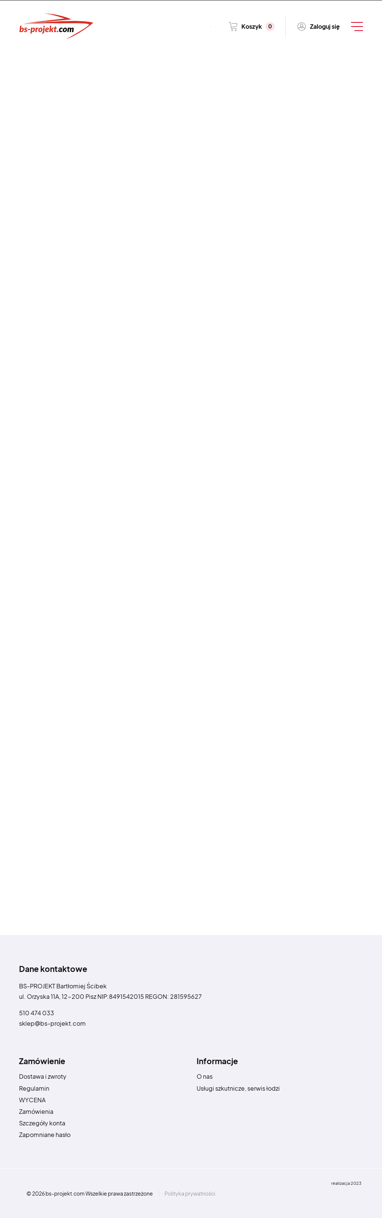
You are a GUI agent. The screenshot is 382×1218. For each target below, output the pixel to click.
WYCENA (32, 1099)
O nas (205, 1076)
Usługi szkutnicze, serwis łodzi (238, 1088)
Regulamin (34, 1088)
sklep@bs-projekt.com (52, 1023)
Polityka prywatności (190, 1193)
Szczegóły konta (42, 1123)
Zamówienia (36, 1111)
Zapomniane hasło (45, 1134)
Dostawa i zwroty (42, 1076)
